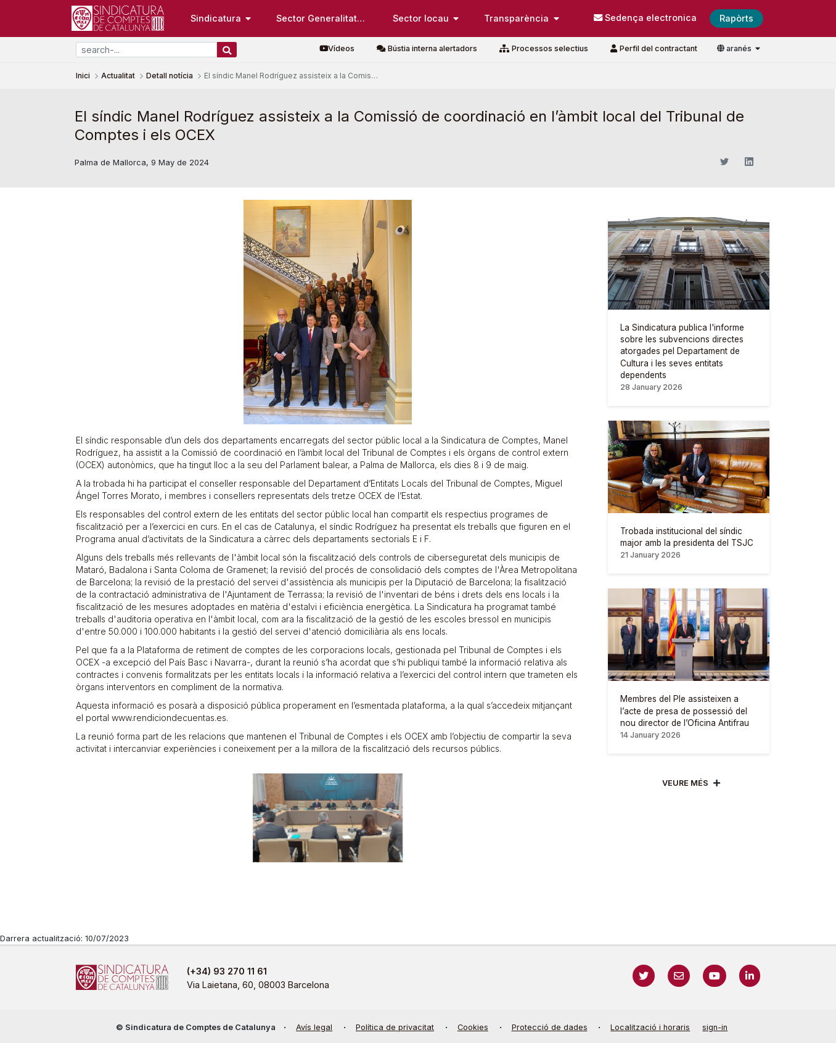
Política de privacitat (395, 1027)
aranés (735, 48)
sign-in (714, 1027)
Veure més (685, 783)
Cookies (472, 1027)
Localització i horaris (650, 1027)
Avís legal (314, 1027)
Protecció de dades (550, 1027)
